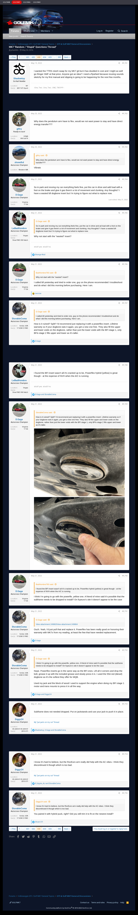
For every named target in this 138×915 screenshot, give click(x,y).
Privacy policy (112, 902)
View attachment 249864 (67, 624)
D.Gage (19, 194)
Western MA (23, 170)
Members (45, 31)
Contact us (84, 902)
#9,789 (125, 404)
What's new (28, 31)
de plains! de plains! (20, 729)
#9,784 (125, 179)
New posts (13, 36)
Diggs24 (19, 719)
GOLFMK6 (26, 2)
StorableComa (19, 318)
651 (27, 57)
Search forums (27, 36)
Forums (15, 31)
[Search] (122, 31)
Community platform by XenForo (69, 908)
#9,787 (125, 303)
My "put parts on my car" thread (46, 722)
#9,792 (125, 650)
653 (38, 57)
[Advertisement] (69, 102)
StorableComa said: (44, 412)
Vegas (25, 236)
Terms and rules (98, 902)
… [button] (23, 57)
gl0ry (19, 129)
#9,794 (125, 754)
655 (50, 57)
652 (33, 57)
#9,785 (125, 213)
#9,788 (125, 365)
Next (66, 57)
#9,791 (125, 611)
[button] (37, 31)
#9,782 (125, 114)
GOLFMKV (36, 2)
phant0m (14, 50)
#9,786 (125, 264)
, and (50, 730)
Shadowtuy (19, 78)
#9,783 (125, 147)
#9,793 (125, 704)
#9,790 (125, 576)
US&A (26, 136)
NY (27, 86)
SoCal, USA (23, 326)
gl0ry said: (40, 155)
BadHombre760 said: (45, 273)
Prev (14, 57)
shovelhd (19, 162)
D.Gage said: (41, 221)
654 (44, 57)
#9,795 (125, 793)
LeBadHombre (19, 228)
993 (59, 57)
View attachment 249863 (46, 624)
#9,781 (125, 63)
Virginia (25, 202)
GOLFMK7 (16, 2)
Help (122, 902)
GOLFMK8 (6, 2)
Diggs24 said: (41, 802)
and (45, 394)
